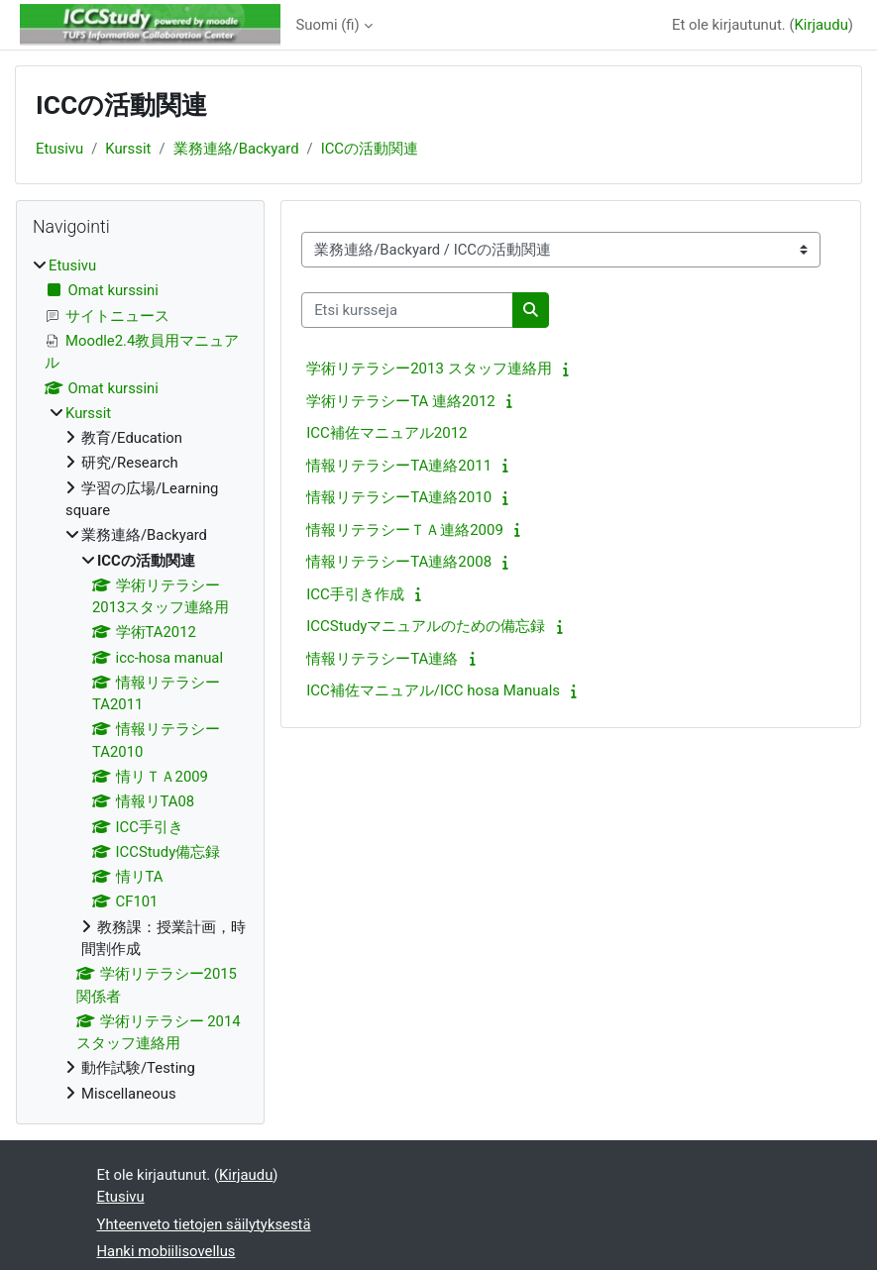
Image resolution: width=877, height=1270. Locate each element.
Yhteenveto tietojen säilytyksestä (204, 1224)
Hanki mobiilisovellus (166, 1251)
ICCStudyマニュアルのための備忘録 (425, 626)
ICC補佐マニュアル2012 (386, 433)
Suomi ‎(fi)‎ (328, 25)
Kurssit (128, 149)
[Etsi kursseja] (407, 310)
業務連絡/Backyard (236, 149)
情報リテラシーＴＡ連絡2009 (404, 530)
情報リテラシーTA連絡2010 (399, 497)
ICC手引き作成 (355, 594)
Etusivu (59, 149)
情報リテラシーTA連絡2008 (399, 562)
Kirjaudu (821, 25)
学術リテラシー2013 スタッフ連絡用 (428, 368)
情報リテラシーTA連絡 (382, 659)
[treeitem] (140, 680)
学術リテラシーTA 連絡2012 (400, 401)
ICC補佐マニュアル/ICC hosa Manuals (433, 690)
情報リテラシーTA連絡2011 (399, 466)
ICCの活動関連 (369, 149)
